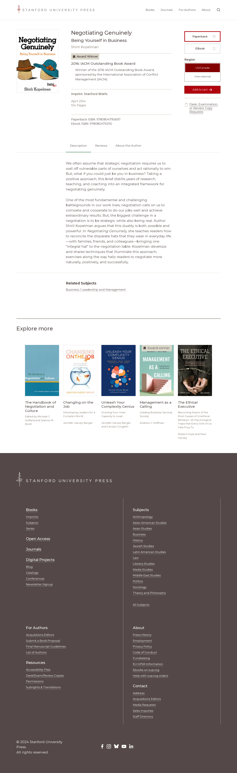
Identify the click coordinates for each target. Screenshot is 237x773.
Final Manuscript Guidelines (46, 646)
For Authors (187, 10)
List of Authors (36, 652)
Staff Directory (143, 716)
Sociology (139, 587)
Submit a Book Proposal (43, 640)
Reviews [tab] (101, 145)
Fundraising (141, 658)
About (206, 10)
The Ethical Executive (188, 404)
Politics (138, 581)
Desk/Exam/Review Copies (45, 675)
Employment (142, 640)
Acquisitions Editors (40, 634)
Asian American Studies (150, 522)
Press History (142, 634)
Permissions (35, 681)
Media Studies (143, 569)
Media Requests (144, 704)
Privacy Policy (142, 646)
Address (139, 693)
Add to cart (202, 90)
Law (136, 557)
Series (30, 528)
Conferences (35, 578)
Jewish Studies (143, 546)
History (138, 540)
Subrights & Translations (43, 687)
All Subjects (141, 604)
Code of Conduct (145, 652)
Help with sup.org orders (150, 675)
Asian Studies (142, 528)
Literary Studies (144, 563)
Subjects (32, 522)
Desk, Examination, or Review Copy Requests (201, 108)
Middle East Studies (147, 575)
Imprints (32, 516)
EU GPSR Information (148, 664)
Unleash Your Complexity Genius (117, 404)
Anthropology (143, 516)
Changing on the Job (78, 404)
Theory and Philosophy (149, 593)
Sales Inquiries (143, 710)
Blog (29, 566)
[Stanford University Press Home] (55, 10)
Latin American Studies (149, 552)
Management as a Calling (155, 404)
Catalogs (32, 572)
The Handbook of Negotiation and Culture (40, 406)
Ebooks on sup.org (146, 670)
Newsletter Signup (39, 584)
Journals (166, 10)
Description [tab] (78, 145)
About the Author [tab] (128, 145)
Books (150, 10)
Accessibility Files (38, 669)
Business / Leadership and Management (96, 290)
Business (139, 534)
